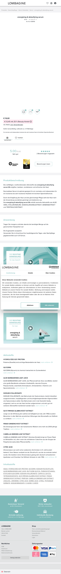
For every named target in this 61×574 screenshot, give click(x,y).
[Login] (55, 3)
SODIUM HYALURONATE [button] (28, 473)
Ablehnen (30, 305)
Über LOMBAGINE (6, 529)
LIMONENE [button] (15, 481)
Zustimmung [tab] (10, 273)
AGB (2, 546)
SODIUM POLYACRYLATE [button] (44, 469)
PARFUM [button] (25, 478)
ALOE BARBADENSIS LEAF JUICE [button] (14, 471)
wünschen (7, 138)
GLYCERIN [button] (32, 469)
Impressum (4, 548)
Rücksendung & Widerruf (38, 531)
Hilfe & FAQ (4, 533)
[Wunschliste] (51, 3)
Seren (31, 10)
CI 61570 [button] (35, 483)
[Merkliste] (47, 3)
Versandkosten (36, 533)
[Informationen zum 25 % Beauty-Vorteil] (31, 121)
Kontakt (3, 535)
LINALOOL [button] (6, 481)
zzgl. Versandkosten (16, 125)
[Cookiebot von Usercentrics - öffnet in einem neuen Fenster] (50, 267)
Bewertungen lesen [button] (43, 164)
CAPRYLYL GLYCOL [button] (44, 473)
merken (19, 138)
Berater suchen (5, 531)
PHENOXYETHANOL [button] (48, 471)
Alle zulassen (49, 305)
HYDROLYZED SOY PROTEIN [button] (18, 469)
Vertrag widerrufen (15, 557)
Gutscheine (35, 535)
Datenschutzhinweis (6, 553)
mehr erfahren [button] (46, 362)
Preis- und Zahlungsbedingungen (41, 529)
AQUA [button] (5, 469)
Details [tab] (30, 273)
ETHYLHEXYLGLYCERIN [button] (11, 473)
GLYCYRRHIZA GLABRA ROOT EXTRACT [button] (32, 476)
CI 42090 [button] (28, 483)
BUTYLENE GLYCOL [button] (33, 471)
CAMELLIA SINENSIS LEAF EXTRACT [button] (41, 478)
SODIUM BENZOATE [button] (18, 483)
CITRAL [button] (41, 481)
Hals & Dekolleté (23, 10)
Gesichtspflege (12, 10)
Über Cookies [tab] (50, 273)
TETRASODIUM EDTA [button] (10, 476)
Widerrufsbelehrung (6, 550)
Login (33, 537)
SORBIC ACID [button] (33, 481)
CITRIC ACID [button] (23, 481)
